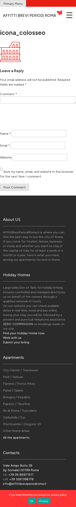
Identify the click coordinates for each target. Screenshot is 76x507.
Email (5, 145)
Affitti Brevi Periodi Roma (29, 15)
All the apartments (16, 437)
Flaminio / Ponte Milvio (19, 384)
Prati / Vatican (13, 377)
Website (6, 157)
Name (5, 133)
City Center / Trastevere (20, 370)
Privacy (43, 501)
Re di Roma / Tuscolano (20, 410)
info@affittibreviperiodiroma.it (24, 484)
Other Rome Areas (16, 431)
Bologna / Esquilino (16, 397)
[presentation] (30, 117)
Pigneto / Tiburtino (16, 404)
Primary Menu (13, 4)
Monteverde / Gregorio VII (22, 424)
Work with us (12, 338)
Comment (8, 94)
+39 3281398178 (21, 479)
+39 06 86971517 (21, 474)
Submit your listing (16, 342)
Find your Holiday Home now (24, 333)
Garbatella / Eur (14, 417)
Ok (31, 501)
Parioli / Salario (13, 390)
